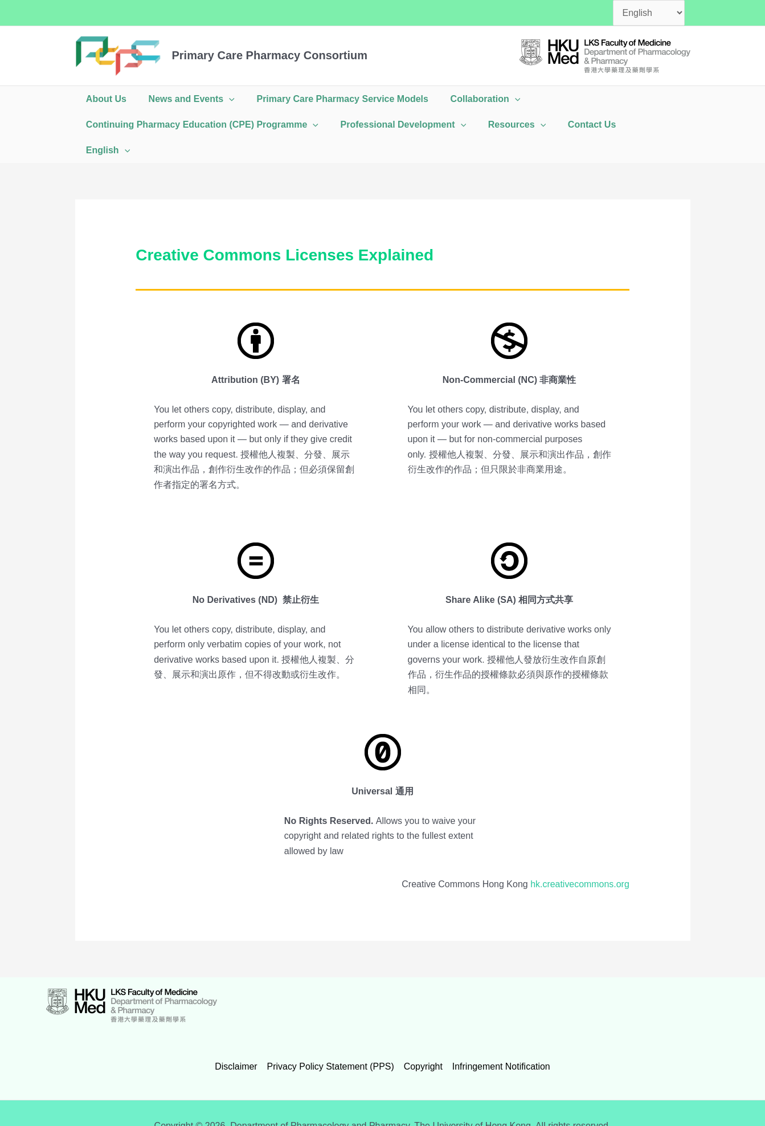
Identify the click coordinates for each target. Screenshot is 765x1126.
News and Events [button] (186, 99)
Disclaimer (236, 1041)
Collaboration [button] (472, 99)
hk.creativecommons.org (579, 858)
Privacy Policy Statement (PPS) (330, 1041)
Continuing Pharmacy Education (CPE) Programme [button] (200, 124)
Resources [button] (507, 124)
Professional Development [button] (398, 124)
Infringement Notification (501, 1041)
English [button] (643, 124)
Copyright (422, 1041)
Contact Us (579, 124)
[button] (223, 99)
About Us (104, 99)
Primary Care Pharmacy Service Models (333, 99)
